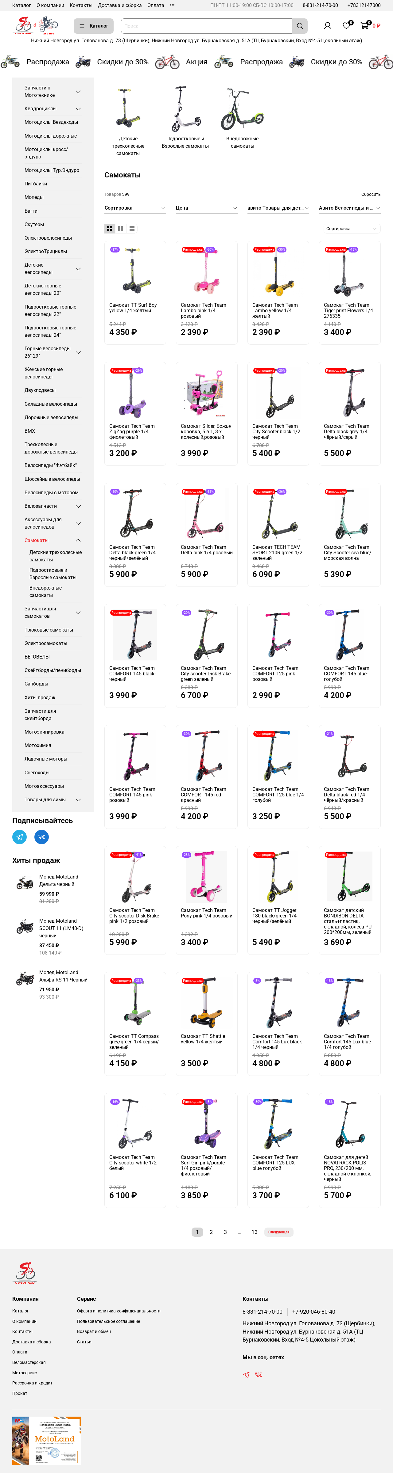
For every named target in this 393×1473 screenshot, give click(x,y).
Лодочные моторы (46, 759)
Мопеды (34, 197)
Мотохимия (38, 745)
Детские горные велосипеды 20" (43, 289)
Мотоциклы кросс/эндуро (46, 153)
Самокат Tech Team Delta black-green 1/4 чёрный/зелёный (132, 552)
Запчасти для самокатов (40, 612)
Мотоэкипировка (44, 732)
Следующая (279, 1232)
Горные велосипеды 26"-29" (48, 352)
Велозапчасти (41, 506)
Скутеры (34, 224)
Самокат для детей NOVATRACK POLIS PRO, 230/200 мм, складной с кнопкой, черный (347, 1168)
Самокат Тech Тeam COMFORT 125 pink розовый (275, 673)
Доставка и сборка (120, 5)
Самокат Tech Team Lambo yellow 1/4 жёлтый (275, 310)
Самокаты (37, 540)
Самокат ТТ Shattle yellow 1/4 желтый (203, 1039)
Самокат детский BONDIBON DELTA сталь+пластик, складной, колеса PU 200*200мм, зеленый (348, 921)
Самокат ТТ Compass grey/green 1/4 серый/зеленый (134, 1041)
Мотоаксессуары (44, 786)
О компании (50, 5)
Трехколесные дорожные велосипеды (51, 448)
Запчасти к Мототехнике (40, 91)
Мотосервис (24, 1373)
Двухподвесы (40, 390)
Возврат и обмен (94, 1331)
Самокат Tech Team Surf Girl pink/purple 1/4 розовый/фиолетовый (203, 1165)
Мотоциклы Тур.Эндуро (52, 170)
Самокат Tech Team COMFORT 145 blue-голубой (346, 673)
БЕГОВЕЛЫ (37, 657)
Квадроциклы (40, 109)
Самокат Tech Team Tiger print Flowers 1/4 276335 (348, 310)
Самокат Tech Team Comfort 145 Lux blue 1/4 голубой (347, 1041)
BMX (30, 431)
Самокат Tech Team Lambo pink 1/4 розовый (203, 310)
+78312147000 (364, 5)
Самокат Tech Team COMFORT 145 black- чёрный (132, 673)
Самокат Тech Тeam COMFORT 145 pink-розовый (132, 794)
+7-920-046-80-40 (313, 1312)
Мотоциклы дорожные (51, 136)
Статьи (84, 1342)
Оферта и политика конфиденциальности (119, 1311)
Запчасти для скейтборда (40, 714)
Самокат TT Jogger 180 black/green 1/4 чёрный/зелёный (274, 915)
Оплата (155, 5)
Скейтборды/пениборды (53, 670)
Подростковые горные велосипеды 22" (50, 310)
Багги (31, 211)
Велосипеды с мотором (52, 492)
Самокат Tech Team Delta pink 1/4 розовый (207, 550)
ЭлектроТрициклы (46, 251)
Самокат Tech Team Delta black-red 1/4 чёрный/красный (346, 794)
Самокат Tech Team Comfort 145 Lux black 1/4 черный (277, 1041)
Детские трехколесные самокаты (55, 556)
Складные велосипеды (51, 404)
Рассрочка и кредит (32, 1383)
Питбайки (36, 184)
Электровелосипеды (48, 238)
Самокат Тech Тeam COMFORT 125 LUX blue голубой (275, 1162)
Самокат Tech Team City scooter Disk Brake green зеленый (206, 673)
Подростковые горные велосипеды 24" (50, 331)
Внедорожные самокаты (45, 591)
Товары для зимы (45, 800)
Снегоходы (37, 773)
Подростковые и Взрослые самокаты (52, 573)
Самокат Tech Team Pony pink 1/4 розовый (206, 913)
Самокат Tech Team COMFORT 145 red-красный (203, 794)
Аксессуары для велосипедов (43, 523)
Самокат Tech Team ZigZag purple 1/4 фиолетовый (132, 431)
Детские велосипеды (39, 268)
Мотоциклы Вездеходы (51, 122)
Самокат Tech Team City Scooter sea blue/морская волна (348, 552)
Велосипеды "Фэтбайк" (51, 465)
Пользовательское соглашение (108, 1321)
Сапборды (36, 684)
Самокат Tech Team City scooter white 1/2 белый (133, 1162)
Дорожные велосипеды (51, 417)
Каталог (21, 5)
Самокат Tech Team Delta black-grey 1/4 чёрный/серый (346, 431)
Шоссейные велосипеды (52, 479)
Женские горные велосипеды (44, 373)
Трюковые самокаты (49, 630)
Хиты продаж (40, 697)
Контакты (81, 5)
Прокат (19, 1393)
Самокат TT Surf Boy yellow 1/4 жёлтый (133, 307)
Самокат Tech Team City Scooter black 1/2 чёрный (276, 431)
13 (254, 1232)
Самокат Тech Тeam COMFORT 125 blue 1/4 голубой (278, 794)
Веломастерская (29, 1362)
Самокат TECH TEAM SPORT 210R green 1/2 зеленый (277, 552)
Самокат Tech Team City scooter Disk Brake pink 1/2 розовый (134, 915)
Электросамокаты (46, 643)
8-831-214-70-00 (320, 5)
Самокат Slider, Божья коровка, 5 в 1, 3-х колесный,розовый (206, 431)
